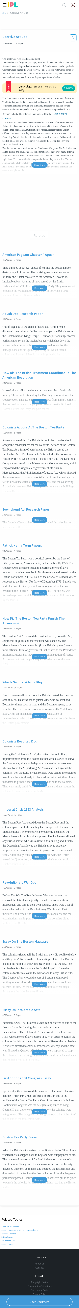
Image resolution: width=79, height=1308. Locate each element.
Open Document (39, 1302)
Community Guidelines (39, 1268)
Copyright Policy (39, 1264)
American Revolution (10, 1204)
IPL (4, 13)
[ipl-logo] (13, 6)
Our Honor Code (39, 1272)
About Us (39, 1246)
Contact (39, 1250)
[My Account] (74, 5)
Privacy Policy (39, 1276)
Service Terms (39, 1280)
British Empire (7, 1215)
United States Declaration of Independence (19, 1208)
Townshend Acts (8, 1218)
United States (7, 1222)
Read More (39, 266)
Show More (39, 142)
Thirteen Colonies (8, 1211)
